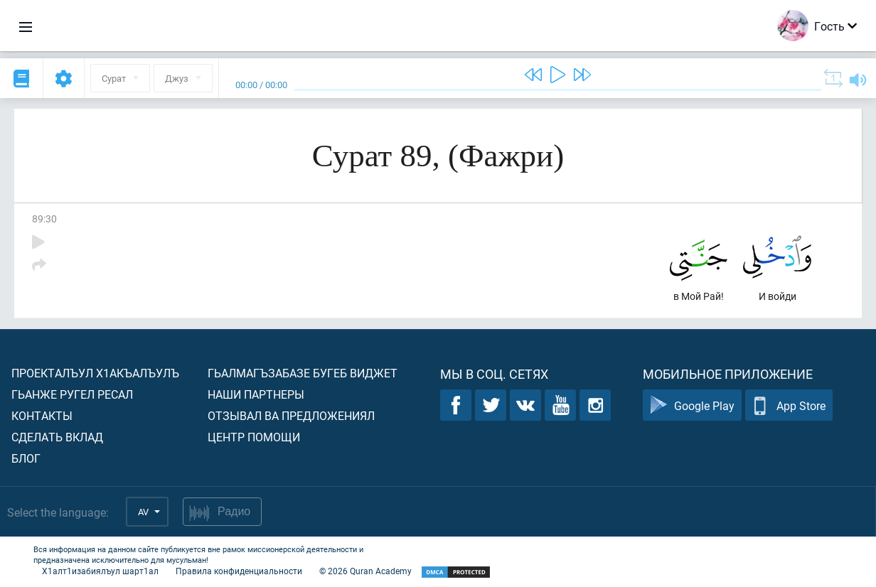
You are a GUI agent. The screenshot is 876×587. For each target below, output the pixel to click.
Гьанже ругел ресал (72, 394)
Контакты (42, 415)
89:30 (44, 218)
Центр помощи (254, 436)
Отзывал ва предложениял (291, 415)
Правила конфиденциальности (239, 570)
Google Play (692, 405)
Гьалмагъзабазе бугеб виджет (302, 372)
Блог (26, 458)
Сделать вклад (57, 436)
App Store (789, 405)
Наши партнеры (256, 394)
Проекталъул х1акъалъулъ (95, 372)
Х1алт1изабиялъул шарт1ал (100, 570)
